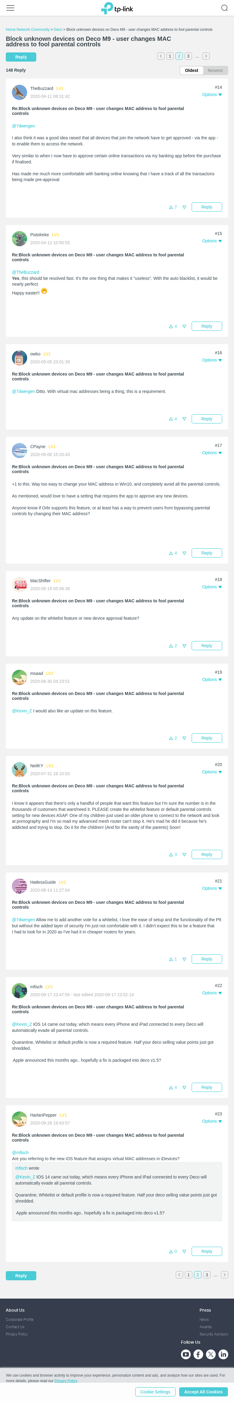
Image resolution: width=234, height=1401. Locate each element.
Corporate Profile (20, 1319)
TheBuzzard (41, 88)
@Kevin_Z (22, 710)
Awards (206, 1326)
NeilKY (36, 765)
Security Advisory (214, 1334)
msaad (36, 673)
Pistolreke (39, 234)
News (204, 1319)
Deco (58, 29)
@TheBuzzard (25, 272)
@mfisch (20, 1152)
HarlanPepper (43, 1115)
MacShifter (40, 580)
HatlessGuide (43, 882)
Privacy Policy (17, 1334)
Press (205, 1310)
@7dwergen (23, 125)
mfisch (36, 986)
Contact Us (15, 1326)
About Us (15, 1310)
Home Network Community (27, 29)
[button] (212, 94)
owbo (35, 353)
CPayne (37, 446)
